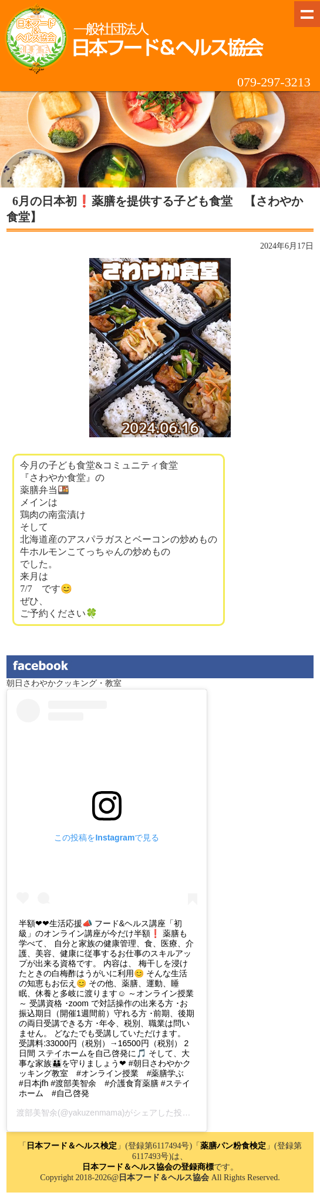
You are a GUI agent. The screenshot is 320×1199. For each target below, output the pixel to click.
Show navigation (307, 14)
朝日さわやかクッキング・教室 (64, 683)
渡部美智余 (37, 1112)
